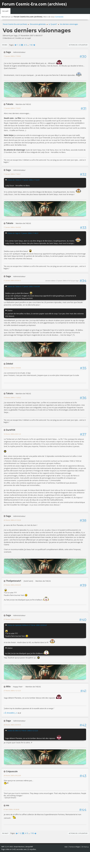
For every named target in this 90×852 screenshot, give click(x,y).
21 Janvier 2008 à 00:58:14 (12, 280)
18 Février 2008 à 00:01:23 (12, 434)
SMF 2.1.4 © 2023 (7, 846)
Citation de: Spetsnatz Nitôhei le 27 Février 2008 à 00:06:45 (27, 625)
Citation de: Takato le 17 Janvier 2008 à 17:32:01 (23, 180)
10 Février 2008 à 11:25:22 (12, 397)
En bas (4, 45)
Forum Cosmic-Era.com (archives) (34, 4)
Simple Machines (19, 846)
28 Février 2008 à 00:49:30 (12, 725)
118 (30, 45)
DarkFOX (10, 429)
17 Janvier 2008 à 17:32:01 (12, 108)
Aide (66, 847)
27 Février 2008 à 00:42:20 (12, 619)
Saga (8, 52)
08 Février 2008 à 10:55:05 (12, 368)
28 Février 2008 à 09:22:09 (12, 775)
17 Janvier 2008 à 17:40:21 (12, 174)
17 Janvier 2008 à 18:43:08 (12, 227)
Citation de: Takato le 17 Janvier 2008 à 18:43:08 (23, 286)
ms (7, 805)
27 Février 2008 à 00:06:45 (12, 585)
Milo (8, 686)
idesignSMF (29, 846)
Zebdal (9, 363)
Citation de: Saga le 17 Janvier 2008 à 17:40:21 (22, 233)
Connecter (59, 17)
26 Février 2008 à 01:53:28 (12, 520)
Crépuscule (12, 771)
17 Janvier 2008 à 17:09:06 (12, 56)
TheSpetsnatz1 (13, 580)
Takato (9, 104)
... (28, 45)
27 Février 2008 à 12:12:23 (12, 691)
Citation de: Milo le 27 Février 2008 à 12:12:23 (22, 731)
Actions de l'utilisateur (78, 45)
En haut (5, 833)
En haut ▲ (85, 847)
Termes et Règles (74, 847)
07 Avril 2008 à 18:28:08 (11, 809)
